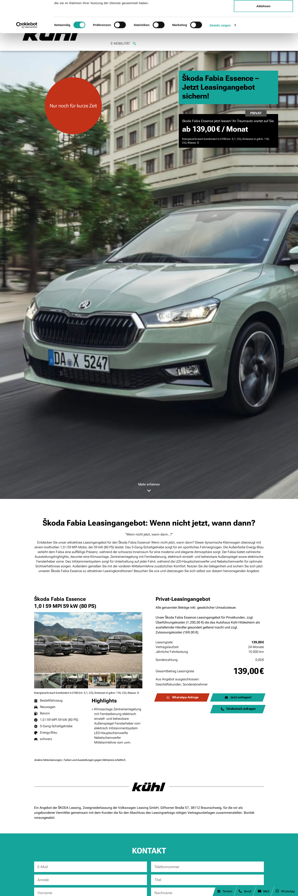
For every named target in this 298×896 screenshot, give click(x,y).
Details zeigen (220, 57)
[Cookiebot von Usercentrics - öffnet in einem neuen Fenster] (27, 57)
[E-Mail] (90, 866)
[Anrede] (90, 880)
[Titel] (207, 880)
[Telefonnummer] (207, 866)
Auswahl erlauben (263, 24)
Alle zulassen (263, 11)
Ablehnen (263, 38)
